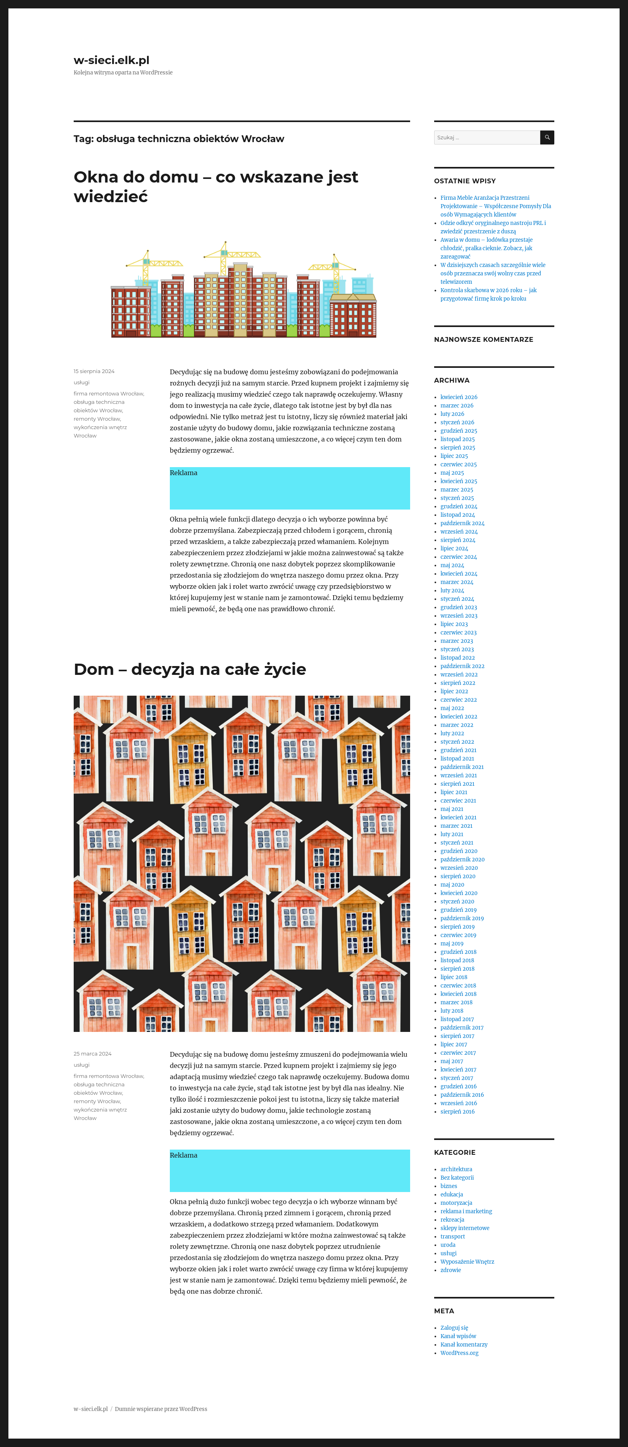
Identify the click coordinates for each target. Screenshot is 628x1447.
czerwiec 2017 (458, 1053)
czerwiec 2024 (459, 557)
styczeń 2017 (457, 1078)
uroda (448, 1245)
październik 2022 (463, 666)
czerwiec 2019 (459, 935)
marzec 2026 (457, 405)
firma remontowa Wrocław (108, 393)
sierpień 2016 (458, 1111)
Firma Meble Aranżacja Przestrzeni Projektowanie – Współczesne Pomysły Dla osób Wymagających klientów (496, 206)
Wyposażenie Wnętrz (467, 1261)
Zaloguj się (454, 1328)
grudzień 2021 (459, 750)
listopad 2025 (458, 439)
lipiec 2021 (454, 792)
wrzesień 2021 (459, 775)
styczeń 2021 (457, 842)
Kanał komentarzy (464, 1344)
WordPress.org (460, 1353)
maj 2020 (452, 884)
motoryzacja (456, 1203)
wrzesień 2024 (459, 531)
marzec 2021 (457, 826)
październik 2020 (463, 859)
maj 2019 (452, 943)
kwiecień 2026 (459, 397)
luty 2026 (453, 414)
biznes (449, 1186)
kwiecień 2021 (459, 817)
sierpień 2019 (458, 926)
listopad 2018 (457, 960)
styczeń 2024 (457, 599)
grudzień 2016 (459, 1086)
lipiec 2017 (454, 1044)
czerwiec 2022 (459, 699)
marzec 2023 (457, 641)
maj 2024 (452, 565)
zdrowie (451, 1270)
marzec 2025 (457, 489)
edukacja (452, 1194)
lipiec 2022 (454, 691)
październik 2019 (462, 918)
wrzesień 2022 (459, 674)
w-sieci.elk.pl (111, 60)
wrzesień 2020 (459, 868)
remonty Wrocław (97, 418)
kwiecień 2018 (459, 994)
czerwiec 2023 (459, 632)
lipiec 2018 (454, 977)
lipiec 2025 (454, 456)
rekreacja (452, 1219)
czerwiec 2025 (459, 464)
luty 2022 (452, 733)
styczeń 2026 (458, 422)
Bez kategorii (457, 1177)
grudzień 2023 (459, 607)
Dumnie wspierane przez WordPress (161, 1409)
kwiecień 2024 (459, 573)
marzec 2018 (457, 1002)
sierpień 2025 (458, 447)
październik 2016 (462, 1095)
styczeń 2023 (457, 649)
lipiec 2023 (454, 624)
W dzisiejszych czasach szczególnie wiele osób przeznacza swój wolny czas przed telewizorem (493, 273)
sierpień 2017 (458, 1036)
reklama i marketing (466, 1211)
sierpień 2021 (458, 784)
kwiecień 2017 (459, 1069)
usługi (82, 382)
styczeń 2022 (457, 742)
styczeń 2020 (457, 901)
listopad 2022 (458, 657)
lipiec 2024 (454, 548)
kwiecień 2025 (459, 481)
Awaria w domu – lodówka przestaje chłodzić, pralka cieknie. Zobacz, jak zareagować (487, 248)
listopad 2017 (457, 1019)
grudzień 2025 (459, 430)
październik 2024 (463, 523)
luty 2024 (452, 590)
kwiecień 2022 (459, 716)
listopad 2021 (457, 758)
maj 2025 (452, 473)
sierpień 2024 (458, 540)
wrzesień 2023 (459, 615)
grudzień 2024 (459, 506)
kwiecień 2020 (459, 893)
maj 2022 (452, 708)
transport (453, 1236)
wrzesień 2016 (459, 1103)
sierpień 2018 (458, 968)
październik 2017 (462, 1027)
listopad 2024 (458, 515)
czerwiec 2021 (458, 800)
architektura (456, 1169)
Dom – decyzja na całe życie (190, 669)
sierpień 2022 (458, 683)
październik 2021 (462, 767)
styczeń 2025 (457, 498)
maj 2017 (452, 1061)
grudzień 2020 (459, 851)
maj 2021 (452, 809)
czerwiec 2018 (458, 985)
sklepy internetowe (465, 1228)
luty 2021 (452, 834)
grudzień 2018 (459, 952)
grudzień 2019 (459, 910)
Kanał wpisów (458, 1336)
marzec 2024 (457, 582)
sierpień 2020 (458, 876)
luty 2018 (452, 1010)
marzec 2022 (457, 725)
